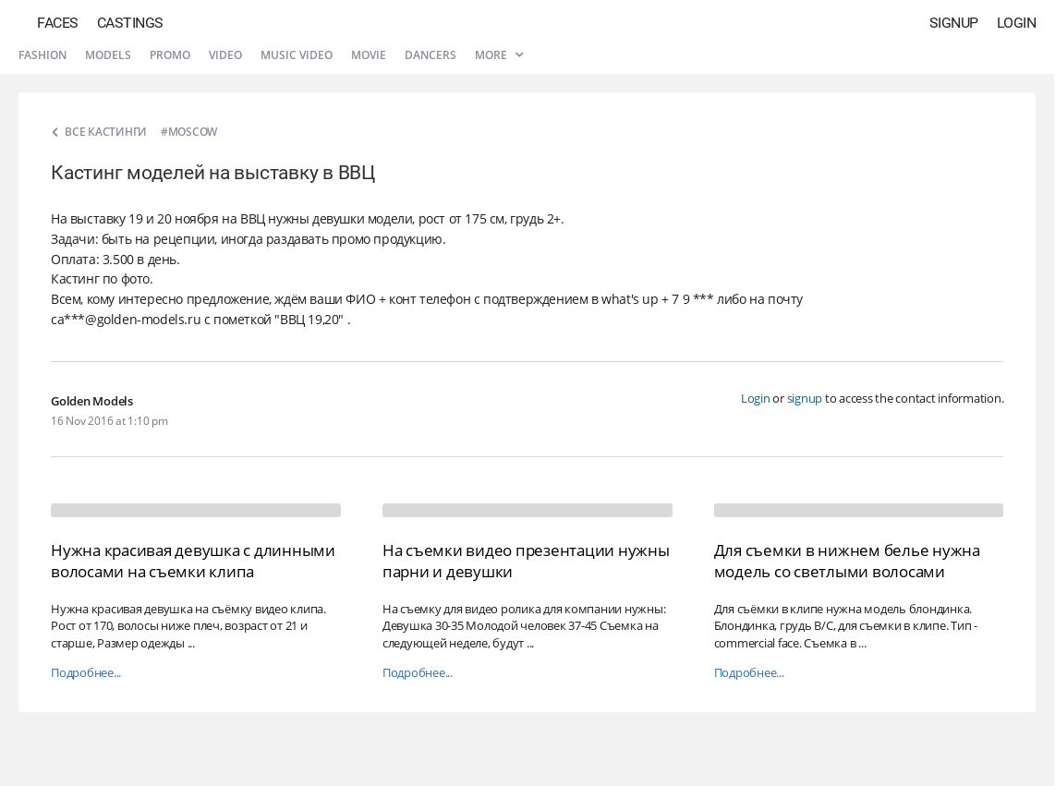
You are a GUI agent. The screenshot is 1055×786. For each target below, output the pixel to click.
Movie (368, 55)
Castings (130, 22)
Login (1017, 22)
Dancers (430, 55)
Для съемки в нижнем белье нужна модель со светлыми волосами (847, 560)
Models (108, 55)
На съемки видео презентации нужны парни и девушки (526, 560)
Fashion (42, 55)
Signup (953, 22)
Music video (297, 55)
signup (805, 398)
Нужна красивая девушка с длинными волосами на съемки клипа (193, 560)
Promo (170, 55)
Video (225, 55)
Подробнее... (86, 673)
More (499, 55)
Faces (58, 22)
